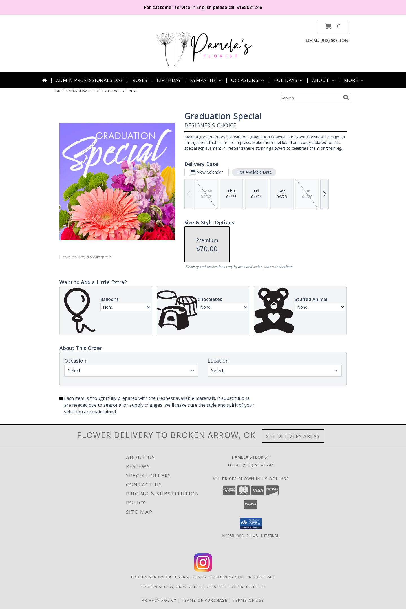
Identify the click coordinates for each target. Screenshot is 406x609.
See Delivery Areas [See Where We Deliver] (293, 436)
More (354, 80)
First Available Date (254, 172)
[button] (333, 26)
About (324, 80)
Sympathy (206, 80)
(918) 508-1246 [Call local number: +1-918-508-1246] (334, 40)
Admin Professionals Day (89, 80)
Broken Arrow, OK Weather (171, 586)
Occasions (248, 80)
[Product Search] (310, 98)
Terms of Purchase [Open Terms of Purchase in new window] (205, 600)
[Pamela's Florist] (203, 46)
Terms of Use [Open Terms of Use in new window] (248, 600)
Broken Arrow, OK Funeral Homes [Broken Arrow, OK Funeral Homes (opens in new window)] (168, 576)
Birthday (169, 80)
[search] (346, 97)
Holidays (288, 80)
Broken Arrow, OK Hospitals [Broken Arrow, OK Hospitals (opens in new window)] (243, 576)
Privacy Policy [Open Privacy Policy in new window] (159, 600)
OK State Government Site (236, 586)
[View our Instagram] (203, 570)
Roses (140, 80)
